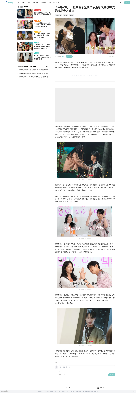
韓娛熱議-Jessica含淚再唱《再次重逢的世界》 (33, 73)
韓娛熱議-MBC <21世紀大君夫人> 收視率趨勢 (33, 77)
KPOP (23, 2)
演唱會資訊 (56, 2)
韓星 (28, 2)
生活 (49, 2)
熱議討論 (43, 2)
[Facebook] (129, 391)
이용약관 (40, 391)
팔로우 (69, 56)
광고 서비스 (65, 391)
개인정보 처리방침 (49, 391)
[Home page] (10, 2)
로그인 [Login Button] (127, 2)
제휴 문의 (57, 391)
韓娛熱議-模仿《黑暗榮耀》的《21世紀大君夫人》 (35, 70)
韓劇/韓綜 (35, 2)
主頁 (18, 2)
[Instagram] (134, 391)
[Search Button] (120, 2)
